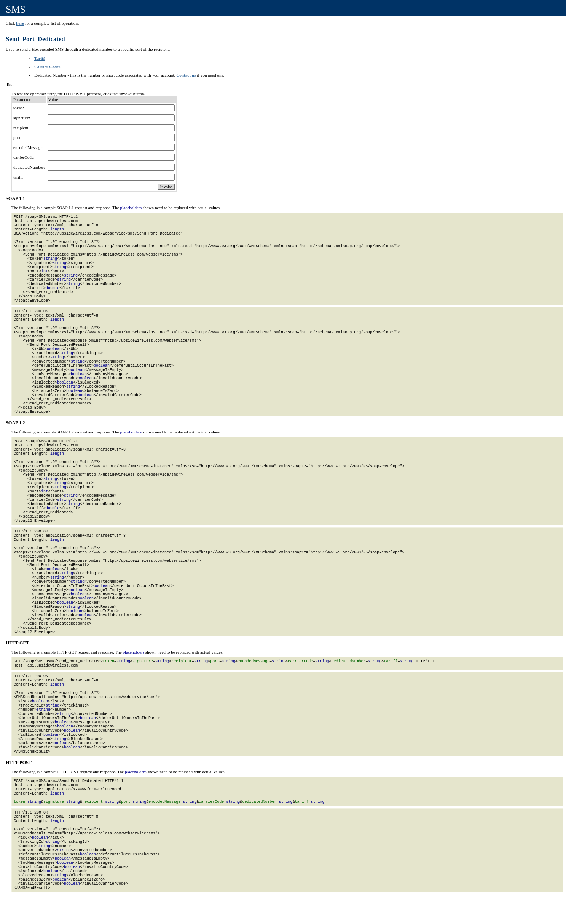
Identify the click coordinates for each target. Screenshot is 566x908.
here (20, 23)
